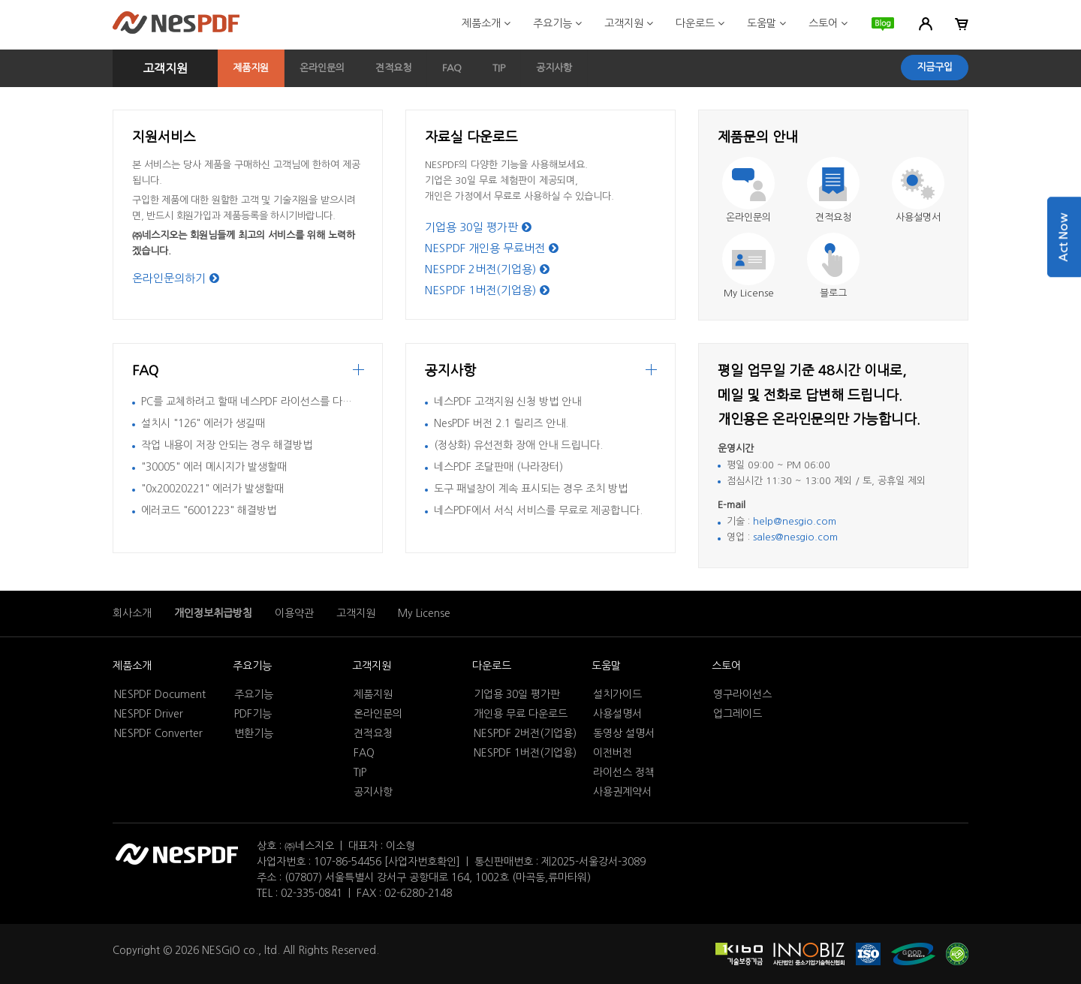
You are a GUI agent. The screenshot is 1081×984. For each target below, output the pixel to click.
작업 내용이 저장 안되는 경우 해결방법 (226, 445)
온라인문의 (322, 68)
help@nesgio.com (794, 521)
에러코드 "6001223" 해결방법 (208, 510)
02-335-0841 (311, 893)
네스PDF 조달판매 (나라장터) (498, 467)
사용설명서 (918, 217)
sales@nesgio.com (795, 537)
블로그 (833, 293)
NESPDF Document (160, 694)
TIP (498, 68)
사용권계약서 (622, 792)
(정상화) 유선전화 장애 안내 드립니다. (518, 445)
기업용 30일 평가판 (478, 227)
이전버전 (612, 753)
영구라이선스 (742, 694)
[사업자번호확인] (422, 861)
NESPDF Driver (148, 714)
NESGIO (221, 950)
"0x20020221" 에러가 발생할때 (212, 488)
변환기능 (253, 733)
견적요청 (393, 68)
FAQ (452, 68)
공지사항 (554, 68)
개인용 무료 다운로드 (521, 714)
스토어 (828, 23)
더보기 (651, 372)
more (358, 372)
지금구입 (935, 67)
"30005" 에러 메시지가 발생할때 (214, 467)
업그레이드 (737, 714)
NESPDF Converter (158, 733)
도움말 (766, 23)
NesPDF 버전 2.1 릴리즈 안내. (501, 423)
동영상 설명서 (624, 733)
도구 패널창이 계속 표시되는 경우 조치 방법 (531, 488)
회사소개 (132, 613)
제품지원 (251, 68)
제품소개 (486, 23)
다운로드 (700, 23)
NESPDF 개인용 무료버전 (492, 248)
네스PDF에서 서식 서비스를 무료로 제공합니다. (538, 510)
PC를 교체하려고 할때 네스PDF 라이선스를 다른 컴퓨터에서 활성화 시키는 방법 (316, 401)
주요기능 (557, 23)
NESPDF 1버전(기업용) (487, 290)
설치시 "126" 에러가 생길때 (203, 423)
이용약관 (294, 613)
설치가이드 (617, 694)
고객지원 (628, 23)
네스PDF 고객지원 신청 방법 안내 (507, 401)
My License (749, 293)
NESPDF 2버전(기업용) (487, 269)
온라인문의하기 (175, 278)
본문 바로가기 (0, 0)
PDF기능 (253, 714)
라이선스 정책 (624, 772)
